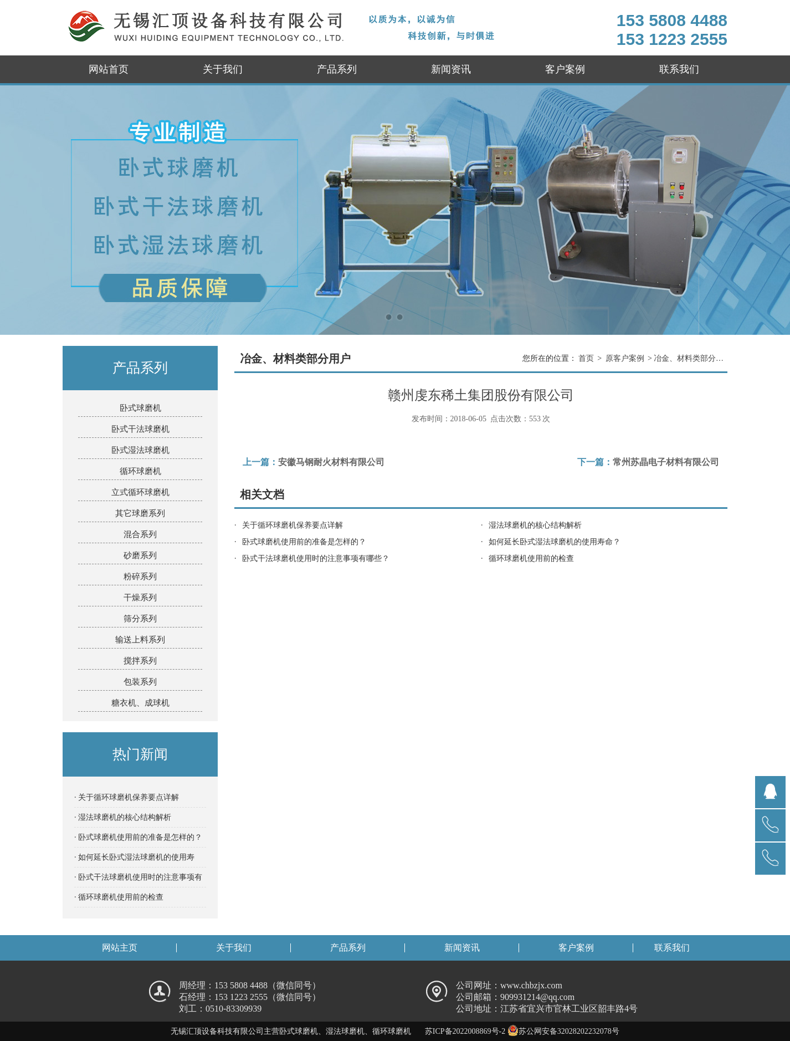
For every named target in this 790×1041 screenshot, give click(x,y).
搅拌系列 (140, 660)
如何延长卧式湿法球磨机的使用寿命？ (554, 542)
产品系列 (337, 69)
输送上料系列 (140, 639)
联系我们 (679, 69)
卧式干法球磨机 (140, 429)
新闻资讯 (451, 69)
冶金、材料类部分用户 (690, 358)
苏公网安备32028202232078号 (563, 1031)
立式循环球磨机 (140, 492)
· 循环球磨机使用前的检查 (118, 897)
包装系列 (140, 681)
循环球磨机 (140, 471)
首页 (586, 358)
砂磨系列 (140, 555)
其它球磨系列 (140, 513)
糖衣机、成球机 (140, 702)
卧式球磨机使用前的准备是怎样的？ (304, 542)
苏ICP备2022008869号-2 (465, 1031)
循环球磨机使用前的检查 (531, 558)
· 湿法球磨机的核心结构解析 (122, 817)
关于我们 (223, 69)
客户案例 (565, 69)
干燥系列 (140, 597)
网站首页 (109, 69)
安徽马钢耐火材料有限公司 (331, 462)
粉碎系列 (140, 576)
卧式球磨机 (140, 408)
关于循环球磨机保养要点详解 (292, 525)
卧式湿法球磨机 (140, 450)
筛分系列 (140, 618)
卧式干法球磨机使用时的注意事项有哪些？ (315, 558)
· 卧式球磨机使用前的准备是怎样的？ (138, 837)
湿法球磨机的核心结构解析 (535, 525)
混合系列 (140, 534)
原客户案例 (625, 358)
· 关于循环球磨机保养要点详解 (126, 797)
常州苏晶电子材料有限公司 (666, 462)
